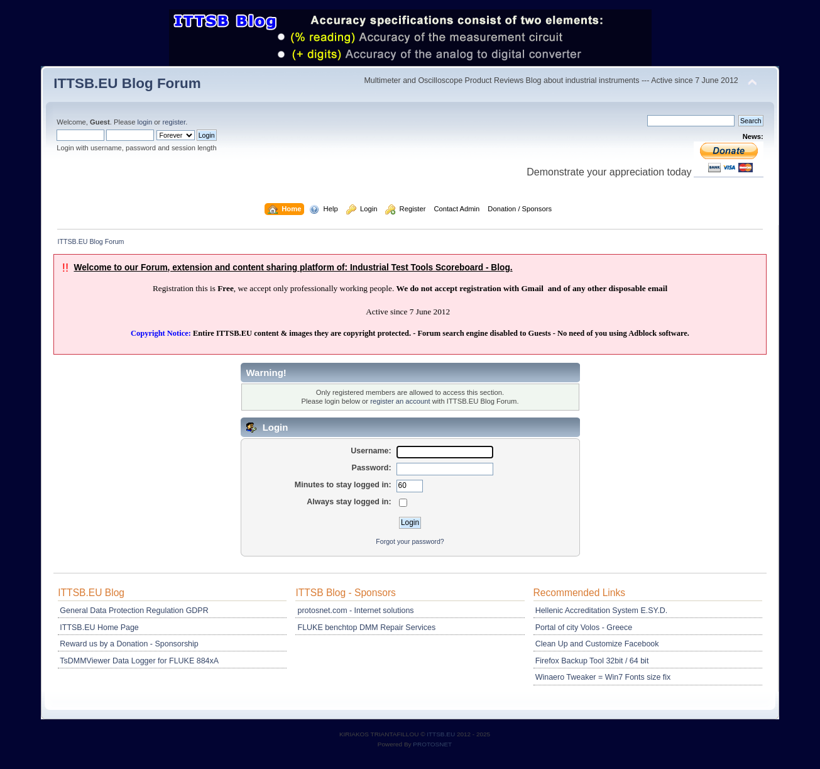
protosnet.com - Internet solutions (356, 610)
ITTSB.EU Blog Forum (127, 83)
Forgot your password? (410, 541)
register (173, 122)
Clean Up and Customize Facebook (597, 643)
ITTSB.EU (442, 734)
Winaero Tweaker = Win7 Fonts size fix (603, 677)
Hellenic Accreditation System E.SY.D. (601, 610)
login (145, 122)
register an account (400, 401)
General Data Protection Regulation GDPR (134, 610)
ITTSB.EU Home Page (99, 627)
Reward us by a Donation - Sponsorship (129, 643)
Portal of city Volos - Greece (584, 627)
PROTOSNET (432, 744)
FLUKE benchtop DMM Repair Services (367, 627)
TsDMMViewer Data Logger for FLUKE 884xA (139, 660)
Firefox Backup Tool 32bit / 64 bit (592, 660)
